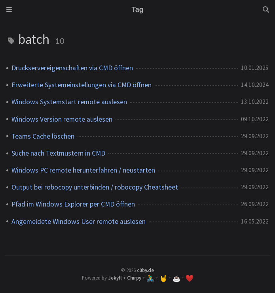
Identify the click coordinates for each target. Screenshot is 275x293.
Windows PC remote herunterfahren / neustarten (83, 170)
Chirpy (134, 277)
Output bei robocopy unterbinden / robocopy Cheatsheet (94, 187)
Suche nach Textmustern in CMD (58, 153)
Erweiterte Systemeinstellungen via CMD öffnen (81, 85)
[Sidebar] (9, 9)
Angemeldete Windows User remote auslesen (78, 221)
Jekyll (115, 277)
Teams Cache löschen (42, 136)
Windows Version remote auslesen (61, 119)
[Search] (266, 9)
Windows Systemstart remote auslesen (69, 102)
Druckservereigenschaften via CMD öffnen (72, 68)
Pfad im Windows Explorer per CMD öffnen (73, 204)
